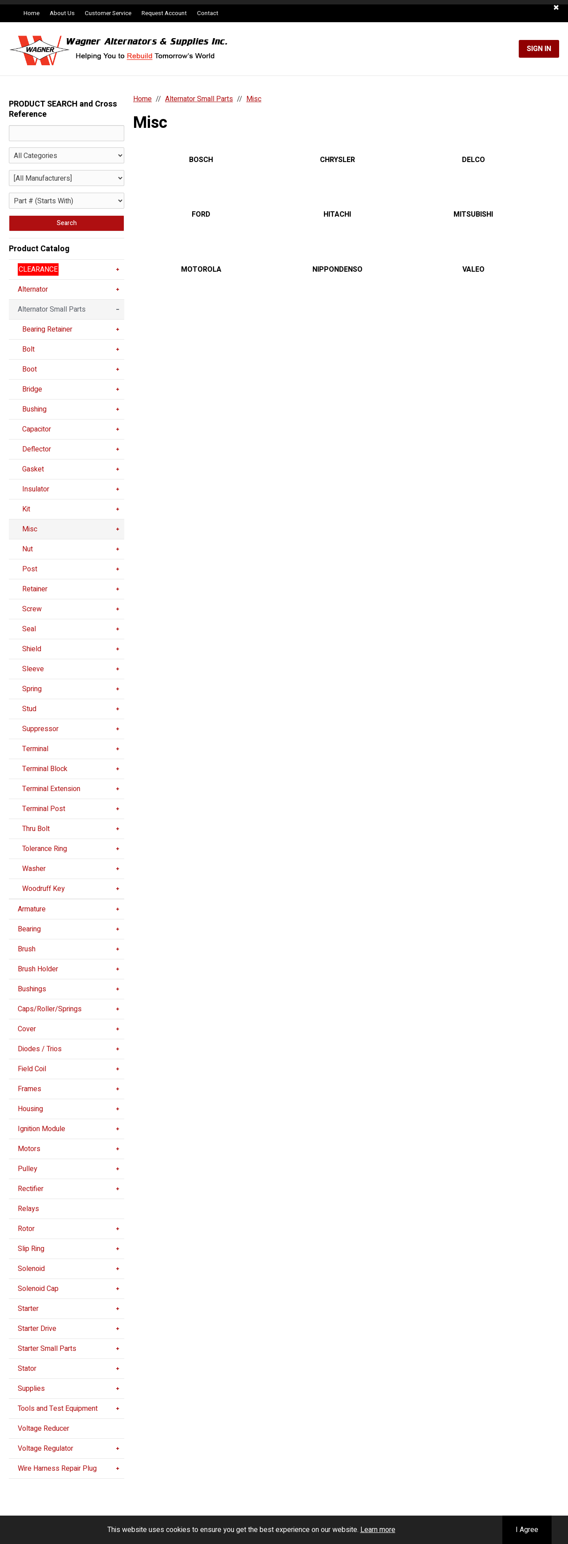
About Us (62, 13)
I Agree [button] (527, 1529)
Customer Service (108, 13)
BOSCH (201, 160)
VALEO (473, 269)
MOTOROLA (201, 269)
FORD (201, 214)
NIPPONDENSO (337, 269)
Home (31, 13)
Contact (207, 13)
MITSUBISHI (473, 214)
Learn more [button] (377, 1529)
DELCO (473, 160)
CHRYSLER (337, 160)
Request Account (164, 13)
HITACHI (337, 214)
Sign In (539, 49)
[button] (556, 7)
